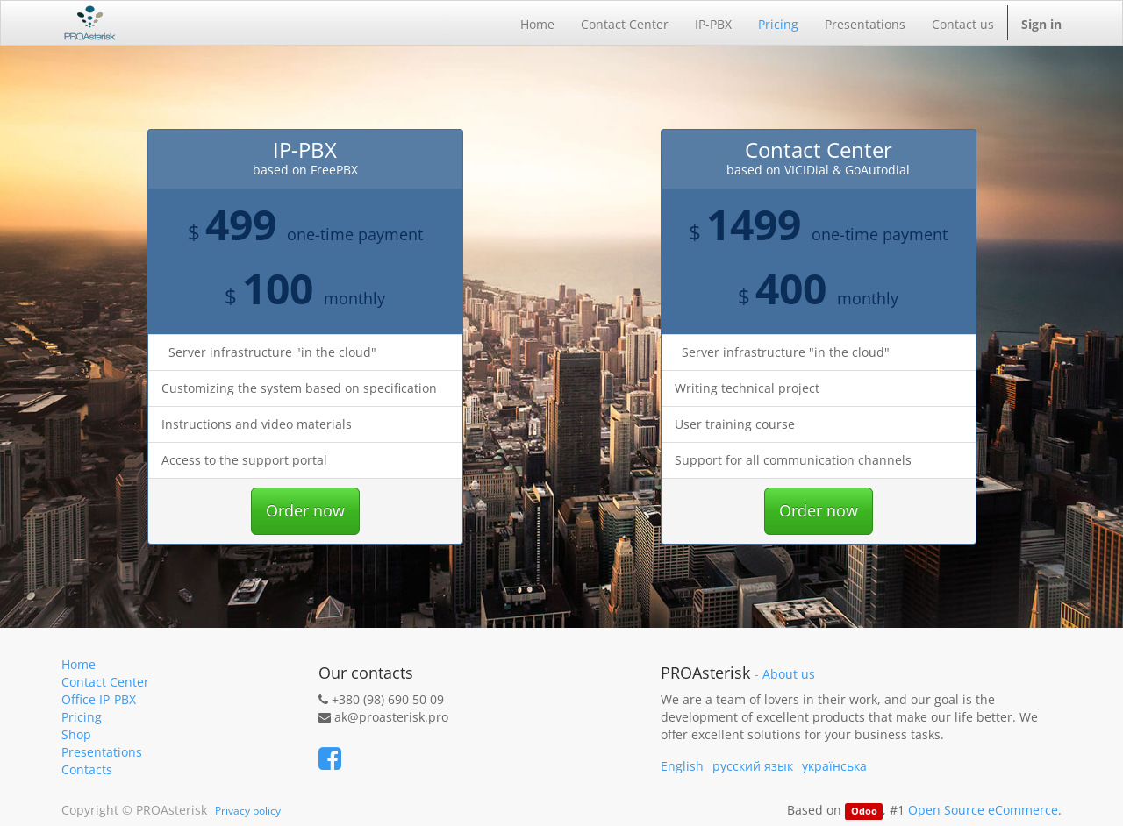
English (682, 766)
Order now (305, 510)
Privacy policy (248, 810)
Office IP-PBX (98, 699)
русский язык (752, 766)
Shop (76, 734)
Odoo (864, 811)
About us (788, 674)
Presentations (101, 752)
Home (78, 664)
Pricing (81, 717)
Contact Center (105, 681)
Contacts (86, 769)
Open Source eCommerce (983, 809)
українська (834, 766)
